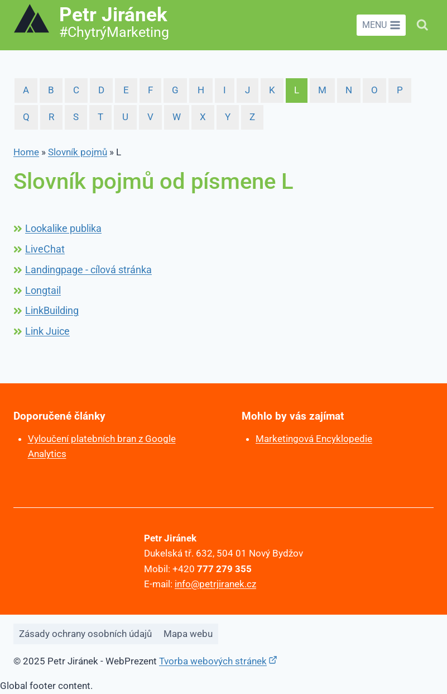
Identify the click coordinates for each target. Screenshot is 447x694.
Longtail (43, 290)
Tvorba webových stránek (213, 661)
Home (26, 152)
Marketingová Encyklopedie (314, 438)
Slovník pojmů (77, 152)
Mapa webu (188, 633)
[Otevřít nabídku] (381, 25)
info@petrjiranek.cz (215, 584)
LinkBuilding (52, 310)
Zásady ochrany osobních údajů (85, 633)
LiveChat (45, 249)
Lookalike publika (63, 228)
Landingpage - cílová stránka (88, 269)
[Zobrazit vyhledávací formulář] (422, 25)
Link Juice (47, 331)
